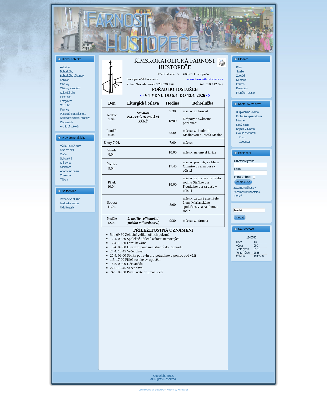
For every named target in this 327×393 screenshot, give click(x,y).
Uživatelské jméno (244, 161)
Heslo (237, 169)
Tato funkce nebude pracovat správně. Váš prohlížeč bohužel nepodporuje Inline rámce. (163, 212)
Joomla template (146, 390)
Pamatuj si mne (242, 176)
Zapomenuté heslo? (244, 187)
